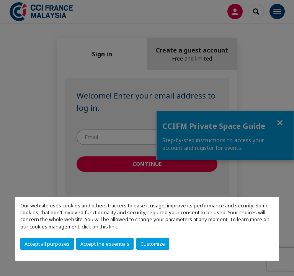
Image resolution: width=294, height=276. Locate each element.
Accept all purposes (47, 243)
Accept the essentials (104, 243)
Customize (152, 243)
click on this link (99, 226)
